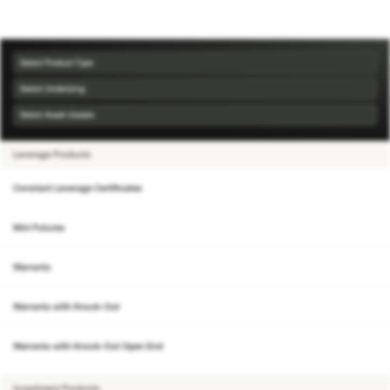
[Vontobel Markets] (42, 19)
